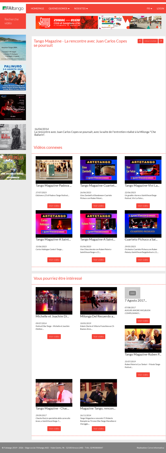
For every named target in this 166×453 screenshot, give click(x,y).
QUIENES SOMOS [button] (59, 8)
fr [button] (149, 8)
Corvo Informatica (156, 447)
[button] (54, 170)
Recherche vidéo (12, 21)
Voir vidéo (54, 205)
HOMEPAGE (38, 8)
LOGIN (160, 8)
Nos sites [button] (81, 8)
